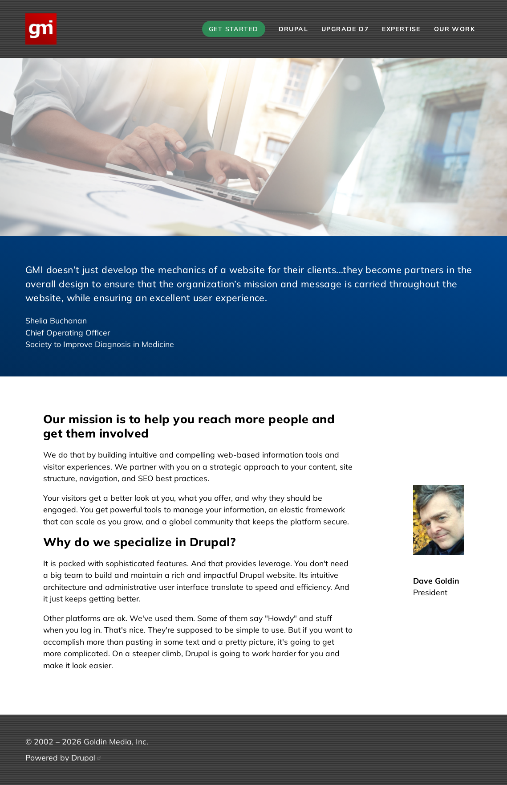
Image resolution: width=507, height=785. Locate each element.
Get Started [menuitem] (234, 29)
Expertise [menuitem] (401, 29)
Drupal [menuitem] (293, 29)
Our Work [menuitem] (454, 29)
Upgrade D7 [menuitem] (345, 29)
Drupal (86, 757)
